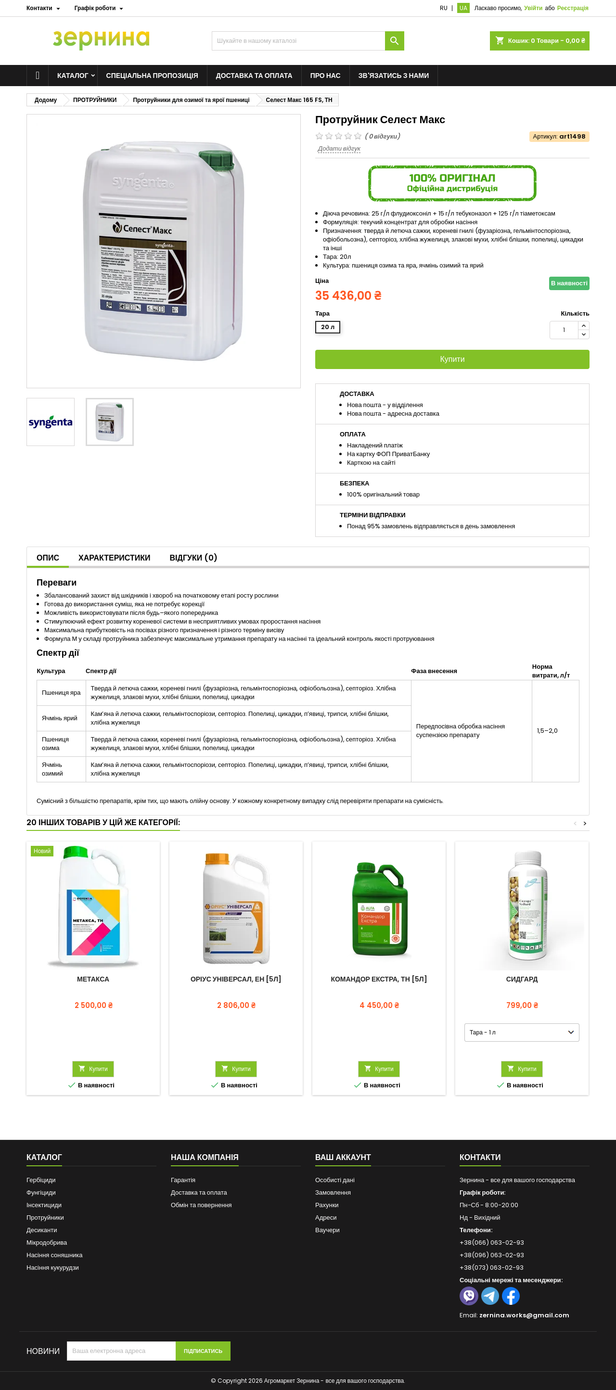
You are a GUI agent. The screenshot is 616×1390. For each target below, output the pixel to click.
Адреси (325, 1217)
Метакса (93, 979)
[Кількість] (564, 330)
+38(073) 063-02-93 (492, 1267)
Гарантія (183, 1180)
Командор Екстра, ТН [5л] (379, 979)
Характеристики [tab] (114, 557)
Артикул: (545, 136)
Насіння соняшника (54, 1255)
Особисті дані (335, 1180)
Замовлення (333, 1192)
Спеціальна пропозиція (152, 75)
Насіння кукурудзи (52, 1267)
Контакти (480, 1157)
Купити (452, 359)
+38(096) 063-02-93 (492, 1255)
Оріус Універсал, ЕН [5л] (236, 979)
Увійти (533, 8)
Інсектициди (44, 1205)
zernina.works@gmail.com (524, 1315)
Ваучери (327, 1230)
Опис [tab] (48, 557)
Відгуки (194, 557)
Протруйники (45, 1217)
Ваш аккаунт (343, 1157)
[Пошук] (308, 41)
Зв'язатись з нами (394, 75)
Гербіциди (41, 1180)
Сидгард (522, 979)
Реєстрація (573, 8)
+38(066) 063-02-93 (492, 1242)
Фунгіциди (41, 1192)
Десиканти (41, 1230)
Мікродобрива (46, 1242)
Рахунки (327, 1205)
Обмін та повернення (201, 1205)
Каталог (73, 75)
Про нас (325, 75)
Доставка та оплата (254, 75)
